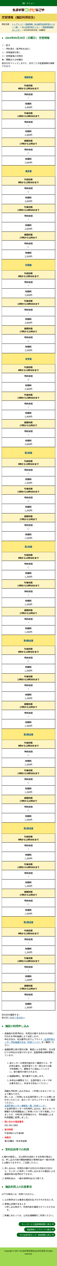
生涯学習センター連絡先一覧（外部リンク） (25, 1105)
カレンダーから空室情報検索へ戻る (36, 1224)
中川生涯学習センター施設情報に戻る (35, 1234)
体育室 (28, 358)
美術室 (28, 171)
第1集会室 (28, 922)
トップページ (17, 24)
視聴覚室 (28, 77)
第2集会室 (28, 828)
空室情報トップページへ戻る (39, 1229)
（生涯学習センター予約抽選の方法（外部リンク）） (29, 1041)
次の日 (19, 1017)
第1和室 (28, 546)
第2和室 (28, 452)
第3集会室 (28, 734)
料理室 (28, 264)
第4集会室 (28, 640)
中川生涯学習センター (31, 27)
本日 (12, 1017)
